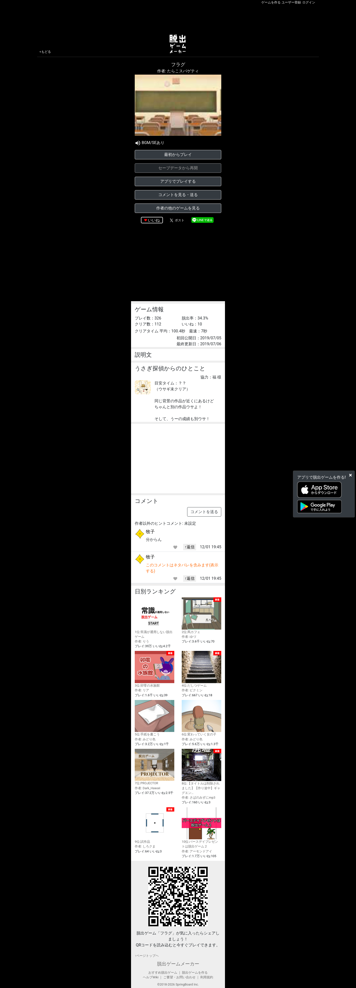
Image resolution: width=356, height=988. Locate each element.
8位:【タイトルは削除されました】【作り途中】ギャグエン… (201, 772)
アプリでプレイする (178, 181)
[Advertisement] (178, 18)
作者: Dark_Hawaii (147, 788)
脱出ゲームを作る (195, 972)
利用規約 (206, 977)
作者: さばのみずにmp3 (198, 797)
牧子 (150, 531)
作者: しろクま (145, 846)
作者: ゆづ (189, 637)
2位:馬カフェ (201, 615)
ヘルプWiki (150, 977)
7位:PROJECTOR (154, 767)
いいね (154, 220)
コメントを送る (204, 511)
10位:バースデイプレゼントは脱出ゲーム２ (201, 827)
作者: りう (142, 641)
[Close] (350, 475)
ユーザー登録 (291, 2)
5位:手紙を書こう (154, 718)
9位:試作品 (154, 825)
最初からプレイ (178, 154)
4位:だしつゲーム (201, 669)
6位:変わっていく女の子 (201, 718)
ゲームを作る (271, 2)
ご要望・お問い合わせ (179, 977)
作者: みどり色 (145, 739)
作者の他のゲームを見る (178, 208)
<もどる (45, 52)
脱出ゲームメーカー (178, 964)
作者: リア (142, 690)
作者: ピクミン (192, 690)
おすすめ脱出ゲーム (162, 972)
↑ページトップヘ (147, 956)
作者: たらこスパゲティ (178, 71)
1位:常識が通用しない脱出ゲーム (154, 618)
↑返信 (190, 547)
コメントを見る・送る (178, 194)
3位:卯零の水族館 (154, 669)
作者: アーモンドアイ (197, 851)
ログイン (308, 2)
